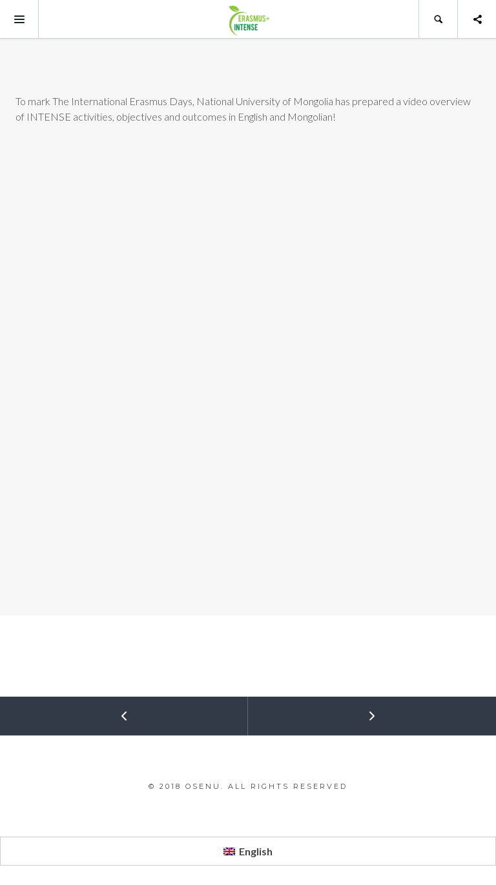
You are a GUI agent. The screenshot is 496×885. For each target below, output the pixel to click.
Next (312, 710)
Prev (64, 710)
